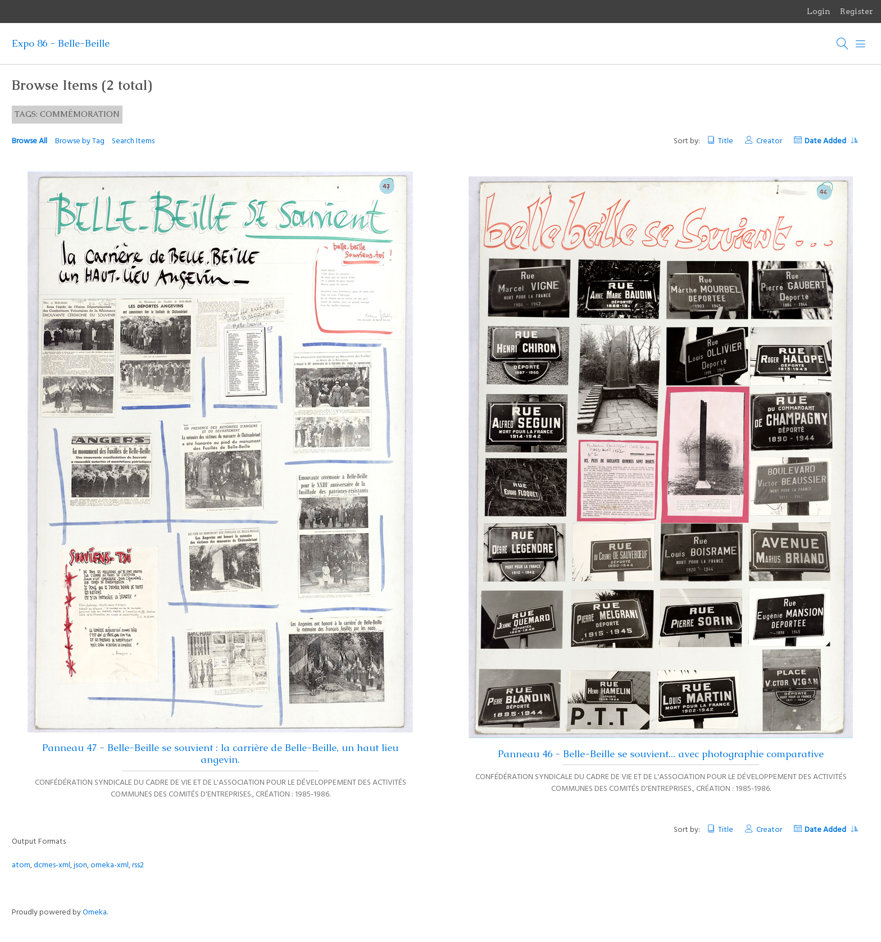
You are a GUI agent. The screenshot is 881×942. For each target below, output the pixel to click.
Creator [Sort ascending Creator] (769, 141)
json (80, 865)
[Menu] (861, 44)
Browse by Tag (80, 141)
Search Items (133, 141)
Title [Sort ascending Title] (725, 141)
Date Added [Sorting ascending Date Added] (831, 141)
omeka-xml (109, 865)
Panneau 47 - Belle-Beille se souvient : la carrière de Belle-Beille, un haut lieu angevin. (220, 753)
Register (856, 11)
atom (21, 865)
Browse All (29, 141)
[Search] (843, 44)
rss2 (138, 865)
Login (818, 11)
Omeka (95, 912)
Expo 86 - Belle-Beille (61, 43)
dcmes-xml (52, 865)
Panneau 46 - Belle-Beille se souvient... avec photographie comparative (661, 754)
